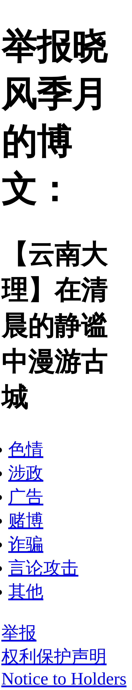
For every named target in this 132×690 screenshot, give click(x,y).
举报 (18, 633)
